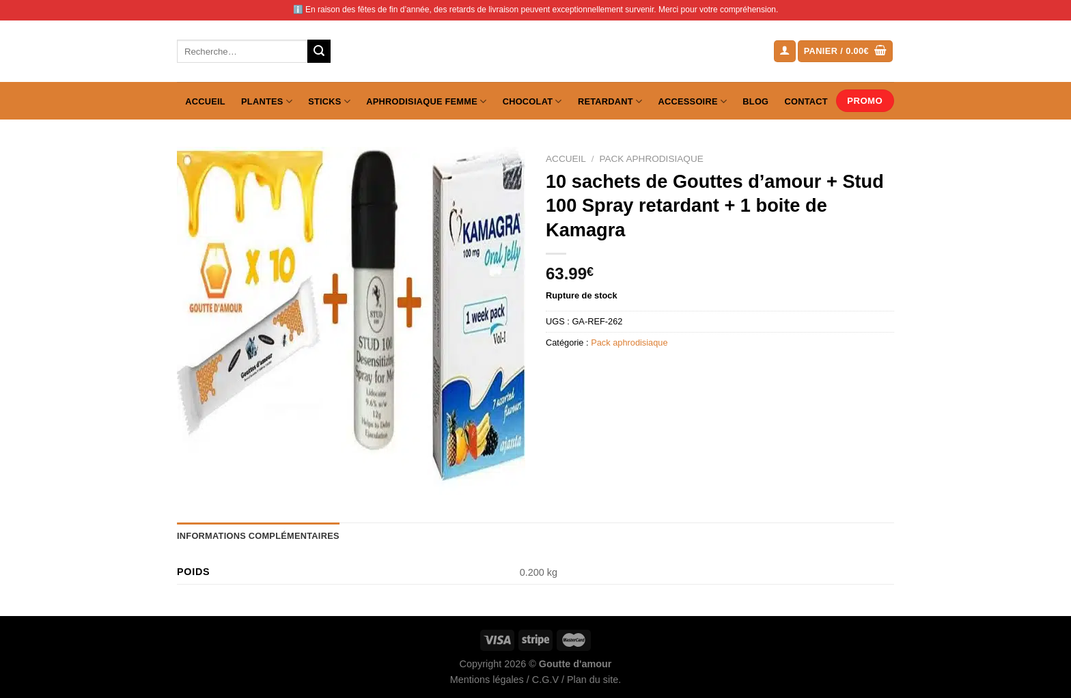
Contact (806, 101)
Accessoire (692, 101)
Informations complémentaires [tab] (258, 536)
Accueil (205, 101)
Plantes (266, 101)
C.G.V (545, 679)
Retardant (610, 101)
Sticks (329, 101)
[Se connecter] (785, 51)
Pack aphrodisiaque (651, 159)
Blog (755, 101)
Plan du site (592, 679)
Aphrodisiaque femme (426, 101)
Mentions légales (487, 679)
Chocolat (532, 101)
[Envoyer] (319, 51)
